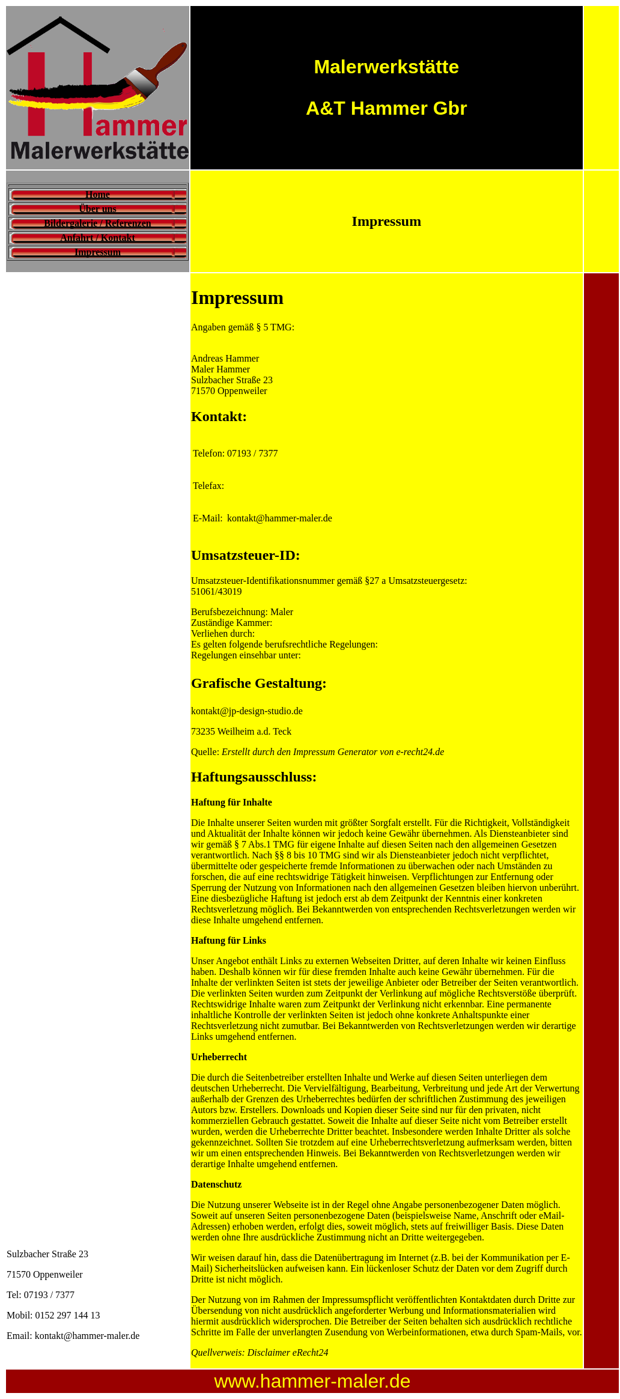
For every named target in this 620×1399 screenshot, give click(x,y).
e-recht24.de (420, 752)
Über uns (97, 209)
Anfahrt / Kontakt (97, 237)
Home (97, 194)
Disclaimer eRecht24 (288, 1352)
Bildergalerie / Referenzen (97, 223)
